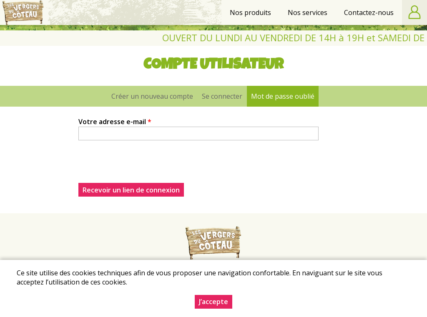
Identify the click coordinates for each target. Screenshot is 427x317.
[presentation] (141, 166)
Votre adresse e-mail (114, 121)
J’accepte (213, 301)
